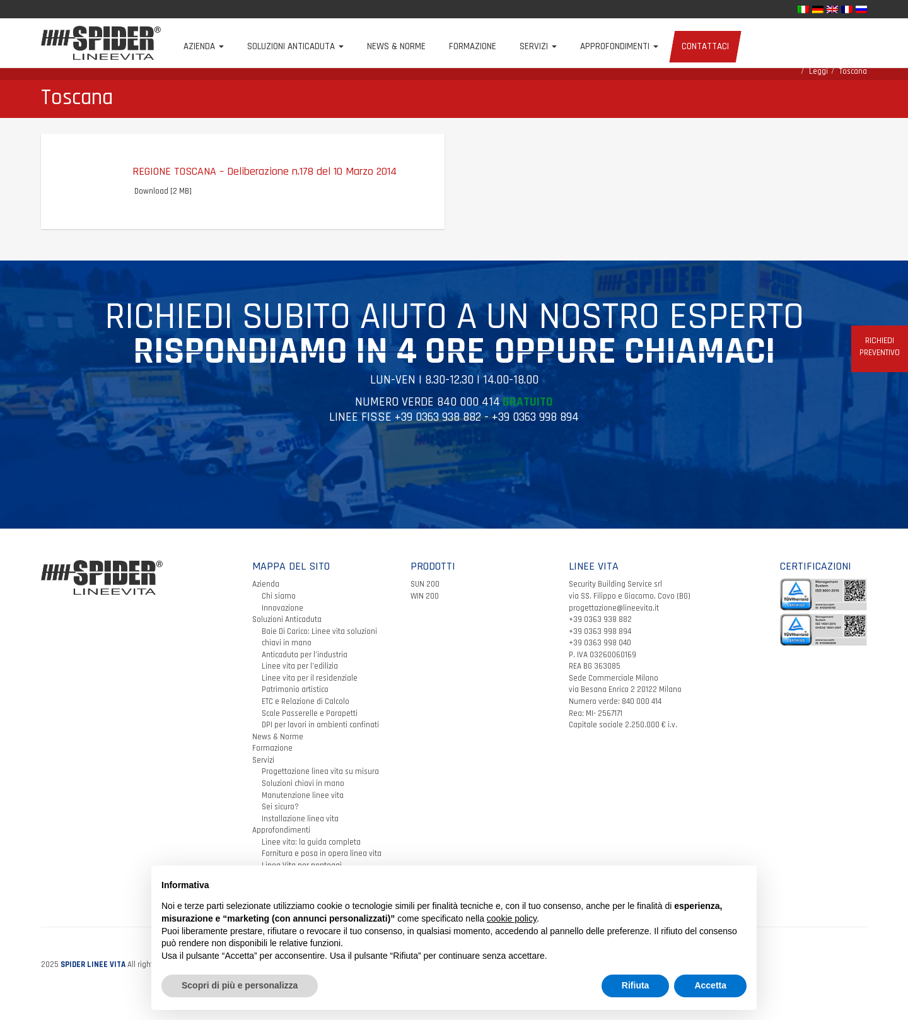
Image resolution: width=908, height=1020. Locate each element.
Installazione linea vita (300, 831)
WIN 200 (424, 608)
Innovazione (282, 620)
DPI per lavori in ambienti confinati (320, 737)
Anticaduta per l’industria (304, 667)
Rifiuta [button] (635, 985)
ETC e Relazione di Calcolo (305, 713)
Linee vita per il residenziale (310, 690)
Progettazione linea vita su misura (320, 784)
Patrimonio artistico (295, 702)
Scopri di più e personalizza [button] (240, 985)
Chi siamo (279, 608)
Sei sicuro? (280, 819)
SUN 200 (424, 597)
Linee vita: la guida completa (311, 854)
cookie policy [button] (512, 918)
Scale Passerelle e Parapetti (310, 725)
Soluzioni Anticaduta (310, 46)
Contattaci (720, 46)
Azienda (219, 46)
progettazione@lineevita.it (614, 620)
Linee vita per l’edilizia (300, 679)
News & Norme (411, 46)
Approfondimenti (634, 46)
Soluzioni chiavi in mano (303, 795)
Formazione (487, 46)
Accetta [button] (710, 985)
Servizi (553, 46)
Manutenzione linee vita (303, 807)
